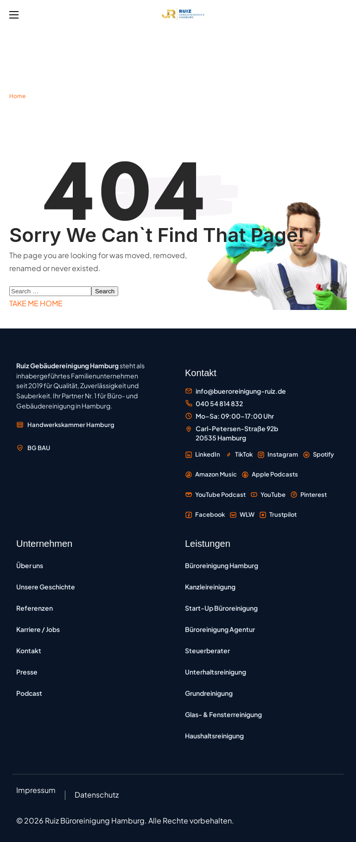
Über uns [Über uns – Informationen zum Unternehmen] (29, 565)
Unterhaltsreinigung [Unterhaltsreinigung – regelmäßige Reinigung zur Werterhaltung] (215, 672)
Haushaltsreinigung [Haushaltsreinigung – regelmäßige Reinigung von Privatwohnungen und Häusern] (214, 735)
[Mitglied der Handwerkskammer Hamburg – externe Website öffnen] (65, 425)
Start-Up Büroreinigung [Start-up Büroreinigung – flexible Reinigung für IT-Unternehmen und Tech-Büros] (221, 608)
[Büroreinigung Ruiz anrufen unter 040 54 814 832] (214, 404)
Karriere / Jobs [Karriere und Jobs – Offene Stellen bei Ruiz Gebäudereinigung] (38, 629)
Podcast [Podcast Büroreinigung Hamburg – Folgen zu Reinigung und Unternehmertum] (29, 693)
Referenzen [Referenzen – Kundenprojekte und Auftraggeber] (34, 608)
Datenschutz (97, 794)
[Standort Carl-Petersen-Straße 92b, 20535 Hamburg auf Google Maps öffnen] (231, 433)
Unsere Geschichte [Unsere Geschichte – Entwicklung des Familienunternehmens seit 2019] (45, 586)
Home (17, 96)
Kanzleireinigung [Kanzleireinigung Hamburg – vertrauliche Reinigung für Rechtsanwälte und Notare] (210, 586)
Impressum (36, 790)
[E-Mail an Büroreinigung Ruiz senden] (235, 391)
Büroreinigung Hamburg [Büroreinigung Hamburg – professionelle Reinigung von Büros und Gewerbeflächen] (221, 565)
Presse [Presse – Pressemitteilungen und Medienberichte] (27, 672)
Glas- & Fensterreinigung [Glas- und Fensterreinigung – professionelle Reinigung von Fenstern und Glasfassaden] (223, 714)
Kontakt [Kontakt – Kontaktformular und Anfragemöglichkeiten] (28, 650)
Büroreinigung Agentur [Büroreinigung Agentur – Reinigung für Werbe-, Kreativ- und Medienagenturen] (220, 629)
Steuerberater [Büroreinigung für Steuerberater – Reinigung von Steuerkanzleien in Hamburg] (207, 650)
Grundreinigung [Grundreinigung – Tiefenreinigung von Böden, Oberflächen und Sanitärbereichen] (209, 693)
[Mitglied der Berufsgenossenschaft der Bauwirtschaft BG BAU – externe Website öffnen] (33, 448)
